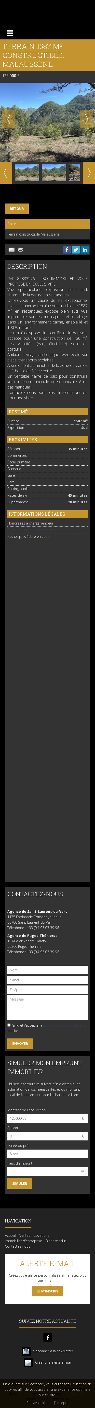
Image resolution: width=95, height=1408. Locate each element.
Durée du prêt (18, 1145)
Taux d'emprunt (19, 1163)
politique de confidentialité (64, 1025)
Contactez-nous (17, 1246)
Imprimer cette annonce (21, 250)
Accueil (12, 223)
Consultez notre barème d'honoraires (37, 529)
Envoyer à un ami (11, 250)
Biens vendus (56, 1240)
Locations (41, 1235)
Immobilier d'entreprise (23, 1240)
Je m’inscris (47, 1291)
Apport (12, 1127)
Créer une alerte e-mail (53, 1362)
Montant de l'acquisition (26, 1110)
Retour (17, 208)
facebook (47, 1337)
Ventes (24, 1235)
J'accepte (61, 1402)
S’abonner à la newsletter (53, 1351)
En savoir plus (37, 1402)
